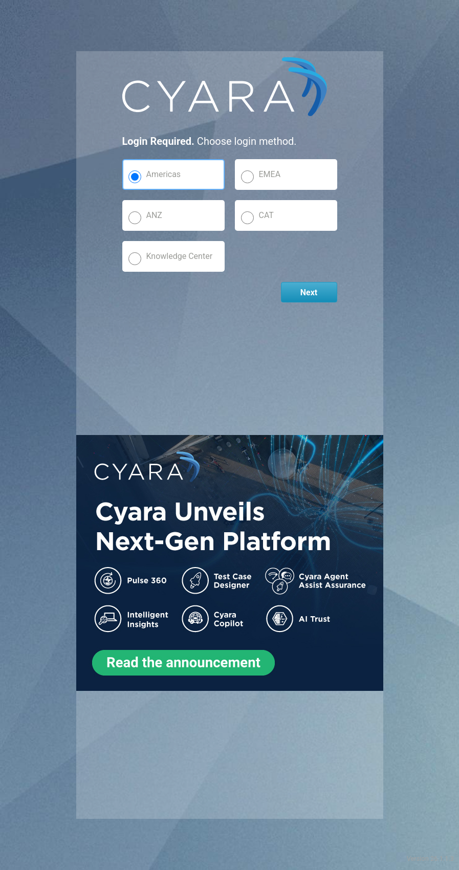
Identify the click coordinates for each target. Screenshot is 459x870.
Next (308, 292)
